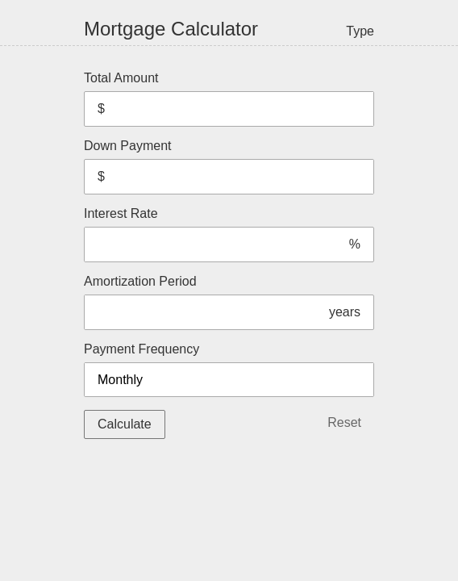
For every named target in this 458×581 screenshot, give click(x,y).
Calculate (125, 424)
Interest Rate (229, 234)
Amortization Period (229, 302)
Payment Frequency (229, 369)
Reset (344, 422)
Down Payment (229, 166)
